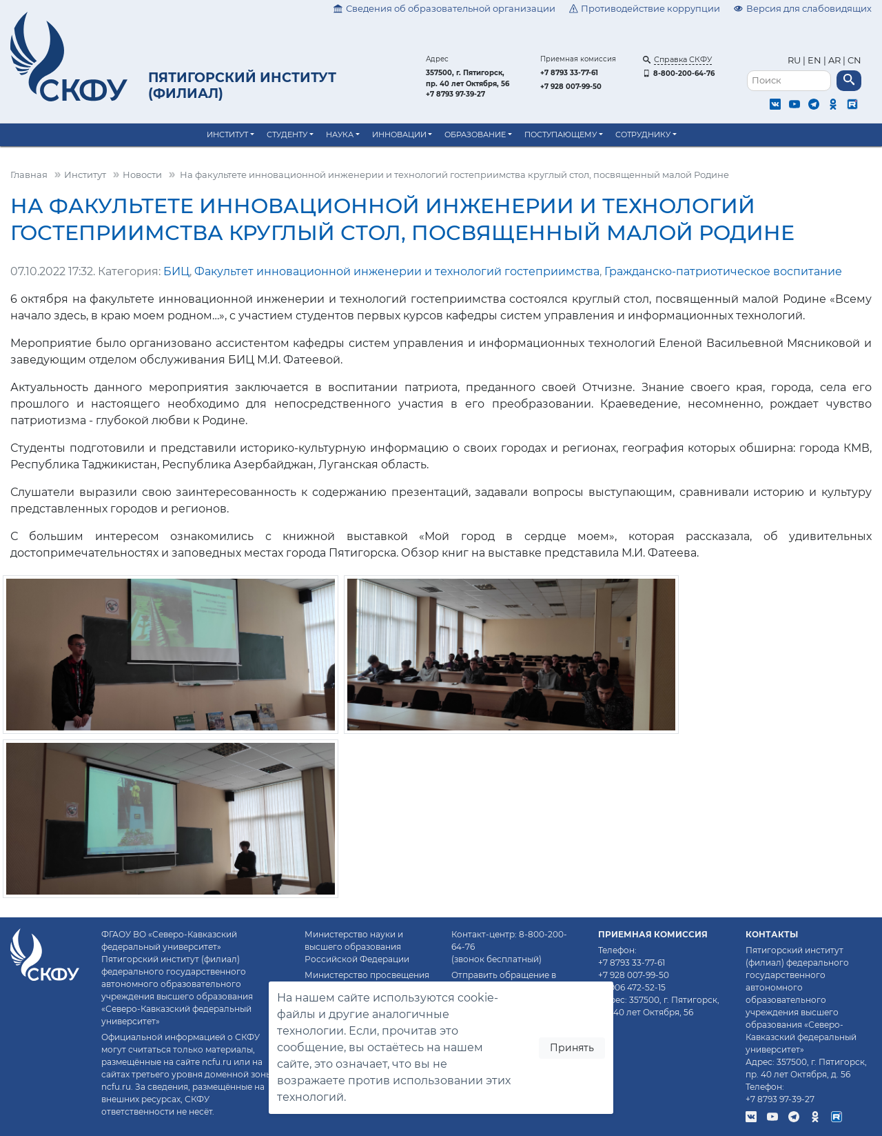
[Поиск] (789, 81)
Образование (475, 134)
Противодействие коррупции (645, 8)
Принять (572, 1048)
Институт (227, 134)
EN (814, 60)
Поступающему (560, 134)
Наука (339, 134)
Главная (29, 175)
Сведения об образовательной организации (444, 8)
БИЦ (176, 271)
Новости (142, 175)
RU (795, 60)
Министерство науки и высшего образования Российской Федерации (357, 946)
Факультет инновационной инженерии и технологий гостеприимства (396, 271)
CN (854, 60)
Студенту (287, 134)
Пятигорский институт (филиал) (242, 85)
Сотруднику (642, 134)
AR (834, 60)
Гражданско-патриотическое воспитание (723, 271)
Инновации (399, 134)
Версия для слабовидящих (803, 8)
